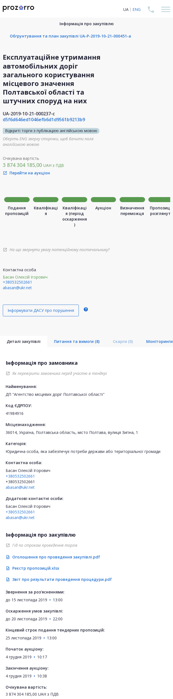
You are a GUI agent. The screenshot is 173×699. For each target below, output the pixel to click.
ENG (136, 9)
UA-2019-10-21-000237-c (29, 114)
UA (126, 9)
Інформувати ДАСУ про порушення (41, 310)
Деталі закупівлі (24, 341)
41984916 (14, 413)
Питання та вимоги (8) (76, 341)
